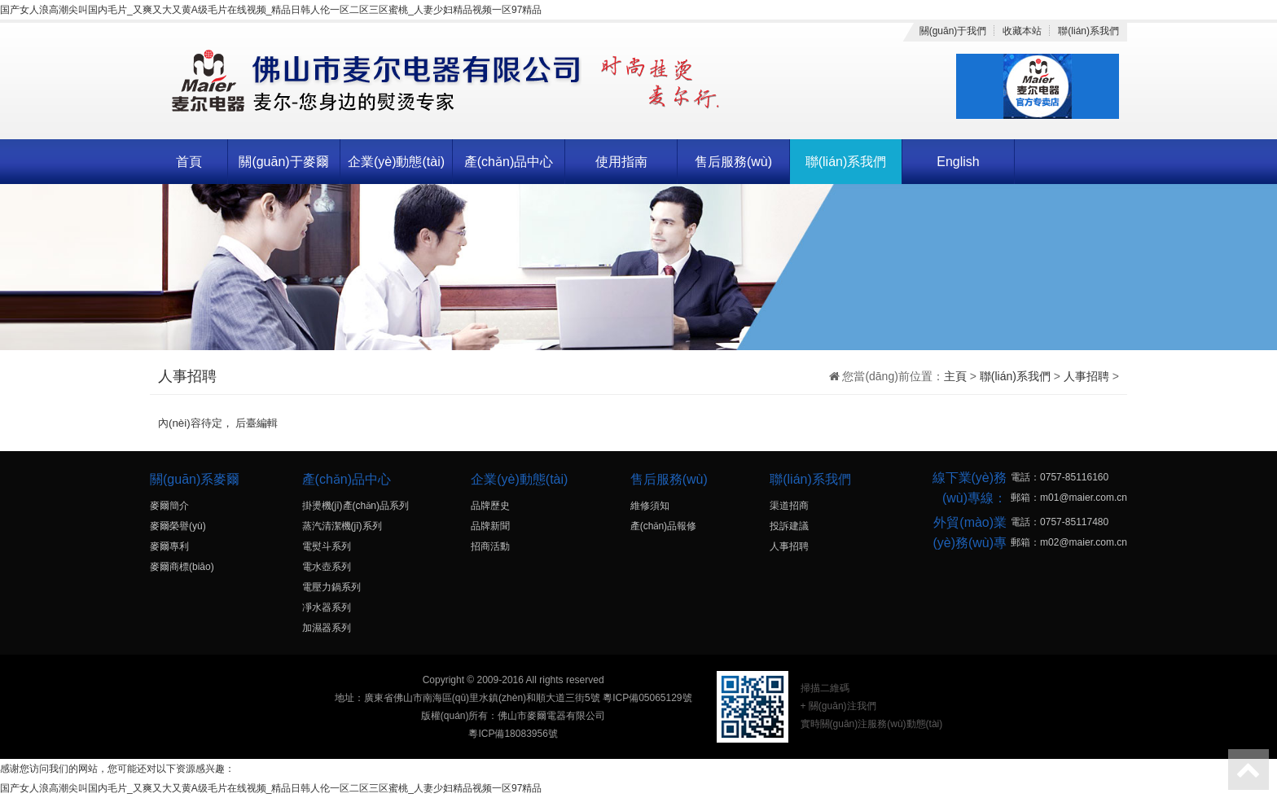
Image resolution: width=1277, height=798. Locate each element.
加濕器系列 (326, 628)
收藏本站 (1022, 31)
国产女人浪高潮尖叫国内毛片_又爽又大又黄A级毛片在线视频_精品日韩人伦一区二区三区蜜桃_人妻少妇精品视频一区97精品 (271, 9)
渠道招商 (789, 505)
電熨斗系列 (326, 546)
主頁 (955, 376)
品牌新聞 (490, 526)
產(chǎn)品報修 (663, 526)
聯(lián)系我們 (1088, 31)
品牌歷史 (490, 505)
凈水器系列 (326, 607)
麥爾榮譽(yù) (178, 526)
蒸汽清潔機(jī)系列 (342, 526)
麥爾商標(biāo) (182, 566)
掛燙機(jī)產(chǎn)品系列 (355, 505)
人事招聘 (1086, 376)
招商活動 (490, 546)
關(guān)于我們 (953, 31)
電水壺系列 (326, 566)
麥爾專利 (169, 546)
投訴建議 (789, 526)
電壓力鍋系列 (331, 587)
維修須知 (649, 505)
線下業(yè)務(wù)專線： (970, 488)
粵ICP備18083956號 (512, 733)
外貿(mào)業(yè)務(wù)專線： (970, 542)
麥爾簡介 (169, 505)
